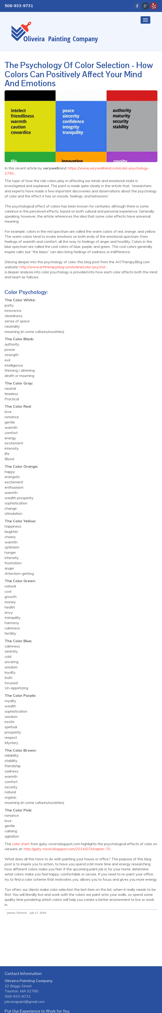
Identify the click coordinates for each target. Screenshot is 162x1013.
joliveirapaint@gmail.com (25, 1001)
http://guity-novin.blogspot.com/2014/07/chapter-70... (68, 849)
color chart (20, 843)
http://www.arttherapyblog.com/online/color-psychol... (63, 267)
